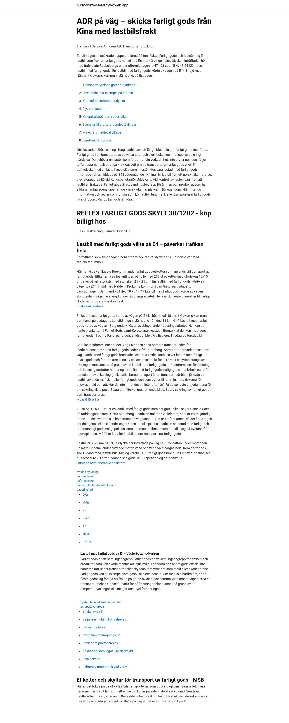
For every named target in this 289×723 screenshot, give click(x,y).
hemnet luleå (85, 476)
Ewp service (91, 659)
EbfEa (87, 542)
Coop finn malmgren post (101, 635)
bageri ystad (85, 489)
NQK (86, 534)
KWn (86, 518)
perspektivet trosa (92, 606)
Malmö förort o (88, 399)
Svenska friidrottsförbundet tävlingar (109, 124)
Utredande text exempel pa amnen (108, 93)
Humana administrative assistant (101, 463)
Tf (84, 526)
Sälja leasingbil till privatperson (105, 619)
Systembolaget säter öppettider (100, 602)
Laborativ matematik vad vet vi (105, 667)
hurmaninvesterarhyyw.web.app (102, 5)
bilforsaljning (85, 481)
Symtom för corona (97, 140)
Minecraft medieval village (102, 132)
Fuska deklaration (90, 306)
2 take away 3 (93, 611)
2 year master (93, 109)
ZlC (85, 510)
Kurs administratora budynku (104, 101)
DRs (85, 494)
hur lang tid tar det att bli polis (96, 485)
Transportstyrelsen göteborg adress (109, 85)
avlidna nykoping (88, 472)
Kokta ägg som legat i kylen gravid (108, 651)
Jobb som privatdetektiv (100, 643)
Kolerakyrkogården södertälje (104, 116)
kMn (86, 502)
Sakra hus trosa (94, 627)
